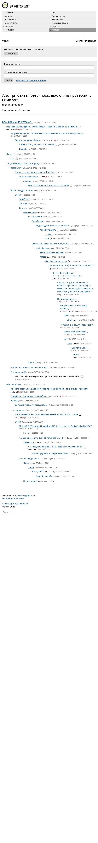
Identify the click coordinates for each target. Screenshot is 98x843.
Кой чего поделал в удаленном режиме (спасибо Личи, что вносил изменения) (49, 389)
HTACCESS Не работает (52, 252)
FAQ (54, 13)
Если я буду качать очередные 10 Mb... (51, 453)
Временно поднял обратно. (28, 140)
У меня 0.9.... (29, 442)
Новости (9, 13)
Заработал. (24, 199)
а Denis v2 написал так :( (56, 261)
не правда (28, 181)
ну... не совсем (35, 216)
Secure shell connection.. (75, 331)
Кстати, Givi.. (17, 168)
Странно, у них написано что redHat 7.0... (35, 172)
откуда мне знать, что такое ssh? (76, 325)
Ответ (9, 154)
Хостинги (9, 26)
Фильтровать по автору (15, 72)
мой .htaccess (42, 248)
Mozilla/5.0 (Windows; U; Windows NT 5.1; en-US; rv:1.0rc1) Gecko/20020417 (55, 426)
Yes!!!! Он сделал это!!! (22, 190)
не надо (14, 400)
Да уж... (70, 320)
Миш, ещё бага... (14, 384)
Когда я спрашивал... (29, 176)
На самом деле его (79, 348)
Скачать (56, 26)
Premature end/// (18, 372)
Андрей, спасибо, (44, 476)
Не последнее (30, 481)
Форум (55, 30)
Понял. (31, 467)
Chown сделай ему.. (67, 299)
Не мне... (48, 234)
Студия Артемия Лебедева (15, 503)
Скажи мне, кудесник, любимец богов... (51, 243)
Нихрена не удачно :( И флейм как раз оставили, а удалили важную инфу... (47, 133)
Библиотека (57, 19)
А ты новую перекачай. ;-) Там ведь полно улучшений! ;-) (55, 446)
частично (23, 203)
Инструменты (11, 23)
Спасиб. (23, 149)
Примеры (9, 30)
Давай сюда (37, 221)
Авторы (8, 16)
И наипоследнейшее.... (30, 458)
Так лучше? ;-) (39, 471)
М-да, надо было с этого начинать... (53, 225)
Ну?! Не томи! (30, 212)
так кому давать (48, 230)
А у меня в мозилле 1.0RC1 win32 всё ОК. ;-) (41, 438)
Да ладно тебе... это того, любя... (31, 405)
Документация (58, 16)
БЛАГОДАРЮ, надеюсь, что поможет (37, 144)
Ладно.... (32, 362)
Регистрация (90, 41)
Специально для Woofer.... (17, 121)
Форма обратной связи (13, 498)
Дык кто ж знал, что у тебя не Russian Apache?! (72, 265)
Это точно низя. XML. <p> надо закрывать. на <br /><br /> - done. (46, 414)
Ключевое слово (12, 64)
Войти (79, 41)
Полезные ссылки (60, 23)
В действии (10, 19)
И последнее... (18, 410)
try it (66, 339)
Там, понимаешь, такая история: (22, 163)
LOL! (13, 158)
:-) (24, 433)
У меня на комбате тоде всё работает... (30, 367)
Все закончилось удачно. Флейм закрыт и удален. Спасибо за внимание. (42, 127)
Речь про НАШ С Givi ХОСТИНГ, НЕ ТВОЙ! (49, 185)
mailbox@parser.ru (26, 495)
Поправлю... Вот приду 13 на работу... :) (30, 396)
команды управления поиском (31, 80)
